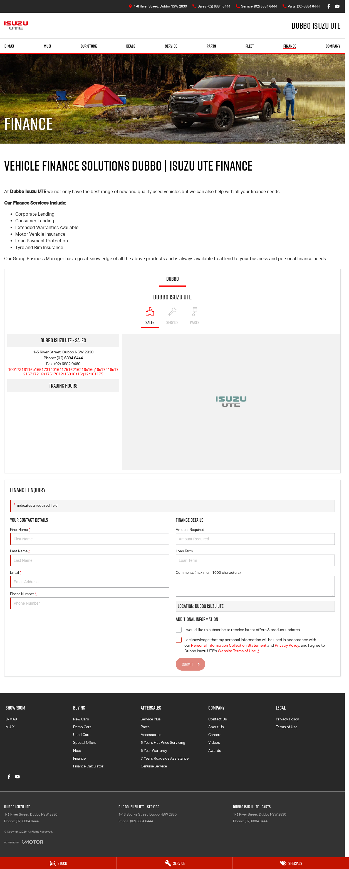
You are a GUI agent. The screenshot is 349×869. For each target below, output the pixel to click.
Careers (214, 735)
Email (89, 579)
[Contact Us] (157, 6)
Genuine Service (154, 766)
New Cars (81, 719)
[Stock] (58, 863)
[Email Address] (63, 371)
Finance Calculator (88, 766)
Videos (214, 742)
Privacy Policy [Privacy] (287, 645)
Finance (289, 46)
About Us (216, 727)
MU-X (10, 727)
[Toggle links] (23, 842)
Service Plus (151, 719)
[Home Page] (16, 25)
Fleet (250, 46)
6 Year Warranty (154, 751)
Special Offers (84, 742)
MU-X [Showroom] (47, 46)
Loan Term (255, 557)
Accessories (151, 735)
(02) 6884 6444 (70, 358)
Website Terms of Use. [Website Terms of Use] (237, 651)
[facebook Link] (328, 6)
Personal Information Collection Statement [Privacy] (228, 645)
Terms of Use (286, 727)
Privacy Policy (287, 719)
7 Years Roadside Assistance (165, 758)
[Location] (150, 317)
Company (333, 46)
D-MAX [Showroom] (9, 46)
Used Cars (81, 735)
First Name (89, 536)
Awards (214, 751)
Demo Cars (82, 727)
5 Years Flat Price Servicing (163, 742)
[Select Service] (172, 317)
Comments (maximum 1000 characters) (255, 583)
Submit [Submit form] (187, 664)
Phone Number (89, 600)
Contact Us (217, 719)
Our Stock (89, 46)
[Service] (175, 863)
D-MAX (11, 719)
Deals (130, 46)
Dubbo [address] (172, 279)
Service (171, 46)
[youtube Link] (337, 6)
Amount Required (255, 536)
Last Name (89, 557)
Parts (211, 46)
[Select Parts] (194, 317)
